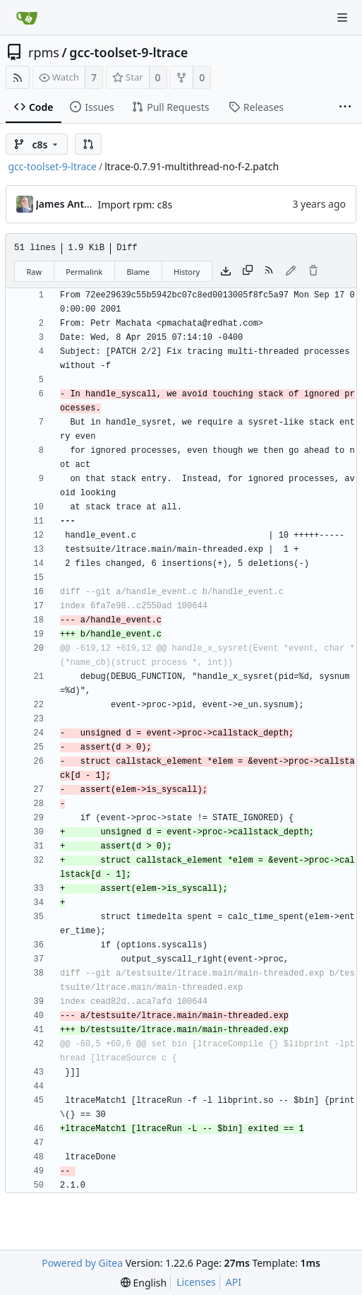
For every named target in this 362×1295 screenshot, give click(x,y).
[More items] (345, 107)
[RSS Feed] (18, 77)
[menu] (144, 1282)
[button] (88, 144)
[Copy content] (247, 271)
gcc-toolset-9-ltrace (128, 52)
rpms (43, 52)
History (187, 271)
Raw (34, 271)
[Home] (27, 17)
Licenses (196, 1282)
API (233, 1282)
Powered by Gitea (82, 1263)
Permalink (84, 271)
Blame (138, 271)
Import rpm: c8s (135, 204)
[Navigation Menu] (342, 17)
